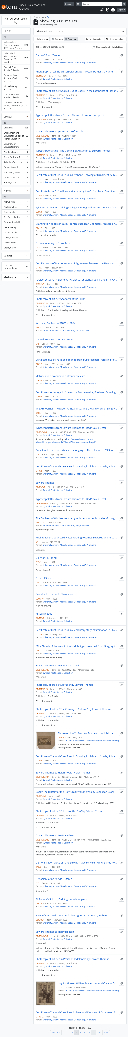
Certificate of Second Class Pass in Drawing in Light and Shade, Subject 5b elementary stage (77, 756)
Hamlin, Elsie (16, 183)
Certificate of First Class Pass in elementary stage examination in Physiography (77, 629)
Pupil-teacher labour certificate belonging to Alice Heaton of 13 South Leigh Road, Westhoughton (77, 450)
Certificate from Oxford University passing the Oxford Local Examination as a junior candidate (77, 191)
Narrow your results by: (16, 20)
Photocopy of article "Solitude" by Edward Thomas (65, 684)
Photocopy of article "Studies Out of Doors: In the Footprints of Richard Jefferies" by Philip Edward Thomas (77, 90)
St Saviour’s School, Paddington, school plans (61, 899)
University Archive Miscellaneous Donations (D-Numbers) (16, 57)
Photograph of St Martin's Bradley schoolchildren (86, 733)
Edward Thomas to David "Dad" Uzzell (57, 665)
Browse (68, 4)
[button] (102, 10)
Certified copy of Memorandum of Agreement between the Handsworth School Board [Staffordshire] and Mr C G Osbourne (77, 263)
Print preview (41, 39)
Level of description (10, 266)
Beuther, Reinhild (16, 223)
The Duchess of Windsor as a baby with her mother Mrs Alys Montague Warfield (77, 518)
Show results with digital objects (108, 47)
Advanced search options (50, 31)
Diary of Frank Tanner (48, 55)
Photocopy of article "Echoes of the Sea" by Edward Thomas (70, 811)
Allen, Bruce (16, 202)
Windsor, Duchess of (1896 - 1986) (55, 323)
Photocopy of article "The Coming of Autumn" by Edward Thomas (73, 709)
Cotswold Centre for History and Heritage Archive (16, 105)
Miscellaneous (44, 613)
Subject (8, 256)
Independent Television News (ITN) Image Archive (16, 45)
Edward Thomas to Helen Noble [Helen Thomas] (63, 772)
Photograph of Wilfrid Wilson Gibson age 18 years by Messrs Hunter (75, 71)
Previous (56, 1032)
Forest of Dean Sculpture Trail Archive (16, 78)
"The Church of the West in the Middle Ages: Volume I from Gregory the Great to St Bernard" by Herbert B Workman (77, 646)
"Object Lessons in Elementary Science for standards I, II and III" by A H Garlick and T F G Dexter (77, 279)
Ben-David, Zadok (16, 218)
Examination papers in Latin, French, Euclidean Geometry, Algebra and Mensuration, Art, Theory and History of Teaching (77, 223)
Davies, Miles (16, 243)
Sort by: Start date (93, 39)
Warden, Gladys (16, 152)
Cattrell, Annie (16, 233)
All (5, 37)
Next (106, 1032)
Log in (120, 10)
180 (99, 1032)
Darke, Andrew (16, 238)
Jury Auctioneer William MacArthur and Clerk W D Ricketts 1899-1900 (88, 983)
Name (7, 190)
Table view (70, 39)
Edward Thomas (45, 482)
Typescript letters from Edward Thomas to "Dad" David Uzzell (71, 427)
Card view (57, 39)
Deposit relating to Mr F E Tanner (55, 339)
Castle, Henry (16, 228)
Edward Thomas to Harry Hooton (55, 931)
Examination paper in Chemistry (54, 594)
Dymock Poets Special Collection (16, 69)
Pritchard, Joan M (16, 173)
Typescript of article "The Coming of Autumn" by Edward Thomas (73, 150)
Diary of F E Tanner (46, 557)
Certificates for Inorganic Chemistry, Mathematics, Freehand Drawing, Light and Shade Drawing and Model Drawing (77, 392)
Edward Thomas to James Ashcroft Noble (59, 131)
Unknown (16, 128)
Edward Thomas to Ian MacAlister (55, 835)
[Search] (102, 4)
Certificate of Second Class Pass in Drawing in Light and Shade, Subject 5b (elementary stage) (77, 466)
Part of (7, 31)
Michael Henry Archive (16, 88)
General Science (45, 578)
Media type (10, 277)
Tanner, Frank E (16, 168)
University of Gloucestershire (16, 145)
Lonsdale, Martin (16, 178)
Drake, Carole (16, 248)
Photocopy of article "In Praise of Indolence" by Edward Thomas (72, 959)
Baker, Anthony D (16, 158)
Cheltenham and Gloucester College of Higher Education (16, 135)
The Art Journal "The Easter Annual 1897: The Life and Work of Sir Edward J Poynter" (77, 408)
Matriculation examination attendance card (60, 376)
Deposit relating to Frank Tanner (54, 243)
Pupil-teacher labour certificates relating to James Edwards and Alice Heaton (77, 537)
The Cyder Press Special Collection (16, 96)
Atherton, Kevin (16, 213)
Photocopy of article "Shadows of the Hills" (60, 298)
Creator (8, 116)
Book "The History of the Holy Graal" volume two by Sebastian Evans (75, 791)
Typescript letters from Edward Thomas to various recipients (71, 115)
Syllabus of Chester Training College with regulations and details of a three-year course (77, 207)
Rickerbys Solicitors (16, 163)
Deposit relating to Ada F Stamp (54, 878)
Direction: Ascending (115, 39)
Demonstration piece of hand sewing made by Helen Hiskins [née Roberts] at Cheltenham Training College (77, 862)
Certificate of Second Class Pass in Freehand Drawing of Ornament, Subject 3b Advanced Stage (77, 1012)
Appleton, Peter (16, 207)
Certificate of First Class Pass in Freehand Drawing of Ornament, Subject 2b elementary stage (77, 174)
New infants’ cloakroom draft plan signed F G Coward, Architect (72, 915)
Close (49, 17)
